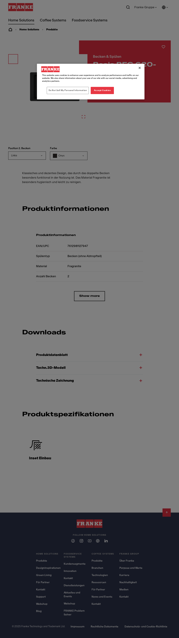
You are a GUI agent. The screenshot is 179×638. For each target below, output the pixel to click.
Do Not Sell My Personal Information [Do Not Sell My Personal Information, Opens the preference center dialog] (68, 90)
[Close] (139, 68)
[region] (90, 81)
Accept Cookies (102, 90)
